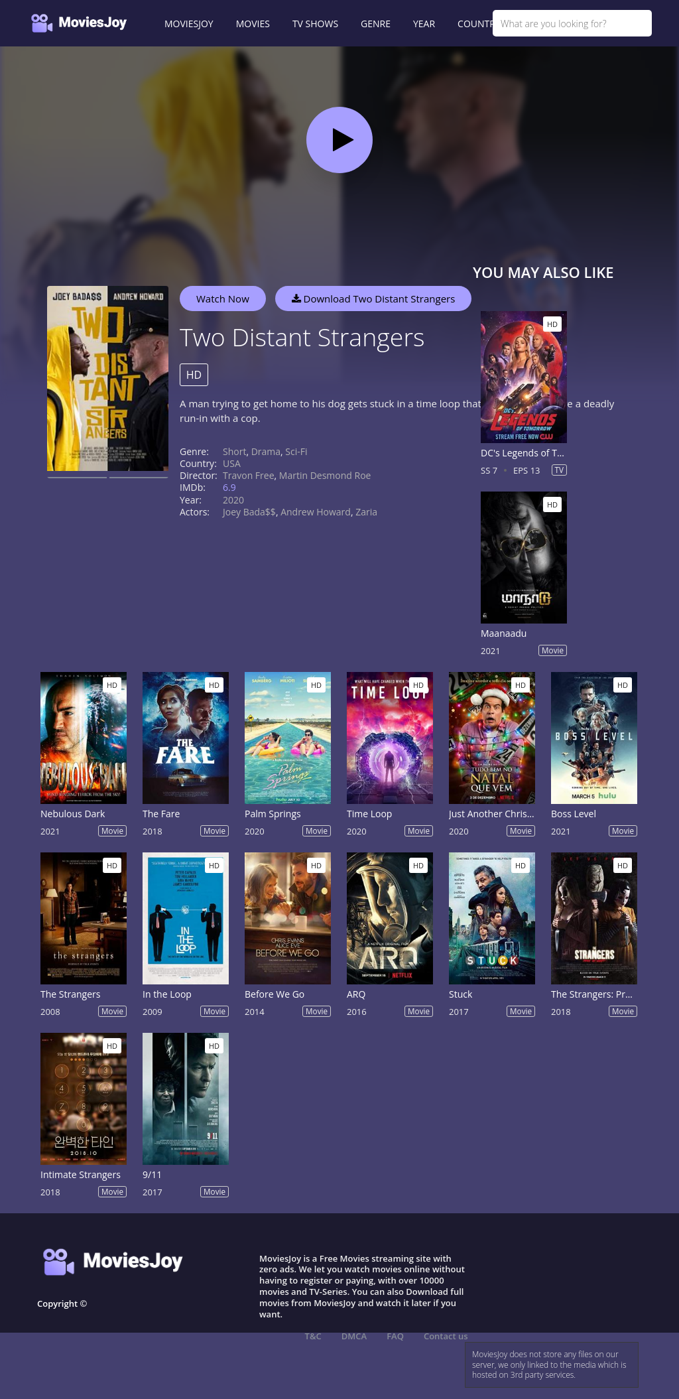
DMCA (354, 1336)
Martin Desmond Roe (325, 475)
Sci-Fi (296, 451)
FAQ (395, 1336)
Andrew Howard (315, 511)
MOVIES (253, 23)
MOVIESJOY (189, 23)
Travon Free (249, 475)
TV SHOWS (315, 23)
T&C (313, 1336)
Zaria (366, 511)
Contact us (446, 1336)
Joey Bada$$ (249, 511)
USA (232, 463)
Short (234, 451)
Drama (265, 451)
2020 (233, 500)
